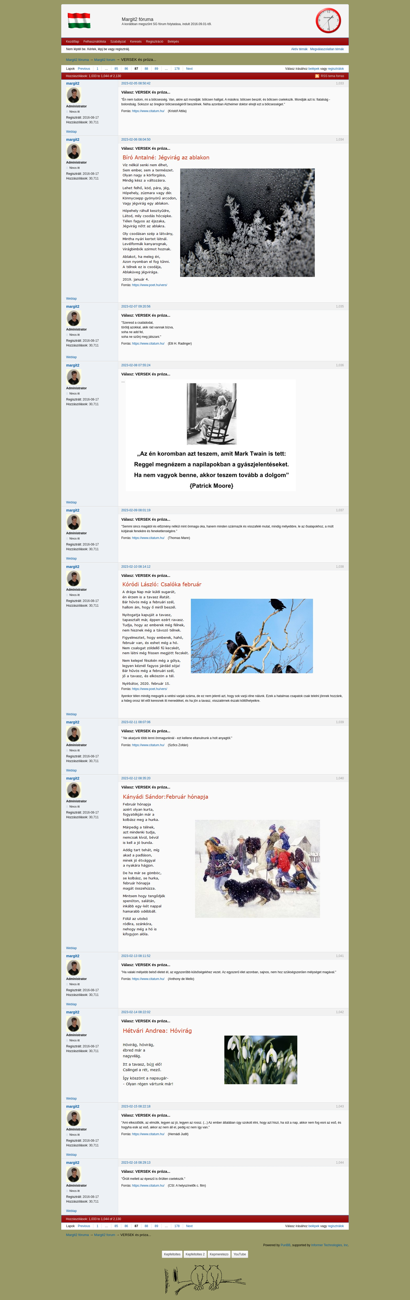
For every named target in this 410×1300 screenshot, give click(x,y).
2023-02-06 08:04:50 (135, 139)
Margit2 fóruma (137, 19)
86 (126, 69)
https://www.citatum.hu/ (148, 111)
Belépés (173, 41)
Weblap (71, 132)
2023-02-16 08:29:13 (135, 1162)
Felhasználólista (94, 41)
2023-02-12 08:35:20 (135, 778)
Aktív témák (299, 49)
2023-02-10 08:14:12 (135, 566)
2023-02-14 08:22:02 (135, 1012)
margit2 (72, 83)
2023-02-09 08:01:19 (135, 510)
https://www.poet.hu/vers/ (149, 285)
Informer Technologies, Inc (329, 1245)
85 (116, 69)
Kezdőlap (72, 41)
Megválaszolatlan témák (327, 49)
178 (177, 69)
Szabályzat (118, 41)
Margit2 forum (104, 60)
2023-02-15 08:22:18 (135, 1106)
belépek (314, 69)
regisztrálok (336, 69)
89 (156, 69)
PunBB (285, 1245)
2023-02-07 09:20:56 (135, 306)
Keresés (136, 41)
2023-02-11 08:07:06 (135, 722)
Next (189, 69)
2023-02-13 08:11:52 (135, 956)
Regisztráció (154, 41)
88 (146, 69)
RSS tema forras (332, 76)
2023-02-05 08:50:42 (135, 83)
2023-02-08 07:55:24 (135, 365)
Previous (84, 69)
